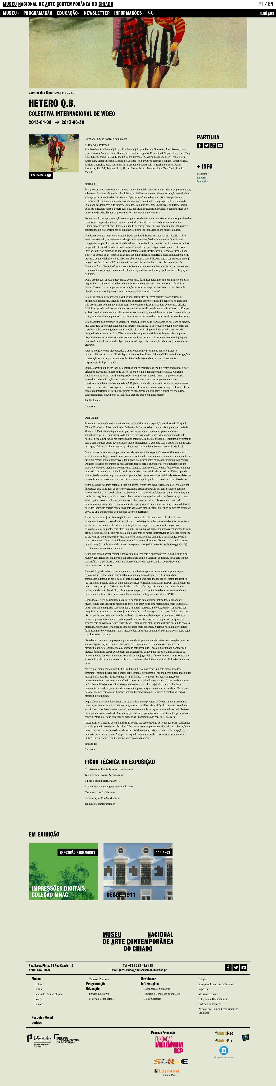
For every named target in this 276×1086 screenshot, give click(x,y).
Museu (11, 13)
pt (260, 4)
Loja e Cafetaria (152, 998)
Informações (129, 13)
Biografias (202, 181)
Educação (68, 13)
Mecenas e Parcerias (209, 994)
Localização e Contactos (157, 988)
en (270, 4)
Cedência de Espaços (209, 1004)
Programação (38, 13)
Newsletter (97, 13)
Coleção (38, 999)
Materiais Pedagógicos (101, 998)
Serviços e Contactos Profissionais (216, 984)
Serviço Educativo (99, 993)
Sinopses (202, 177)
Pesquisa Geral (42, 1017)
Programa (202, 173)
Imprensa (203, 989)
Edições (38, 1004)
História (38, 984)
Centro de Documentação (48, 994)
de (58, 4)
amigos (267, 13)
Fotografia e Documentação (213, 999)
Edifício (38, 989)
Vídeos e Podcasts (99, 979)
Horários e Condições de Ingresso (162, 993)
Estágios (202, 979)
